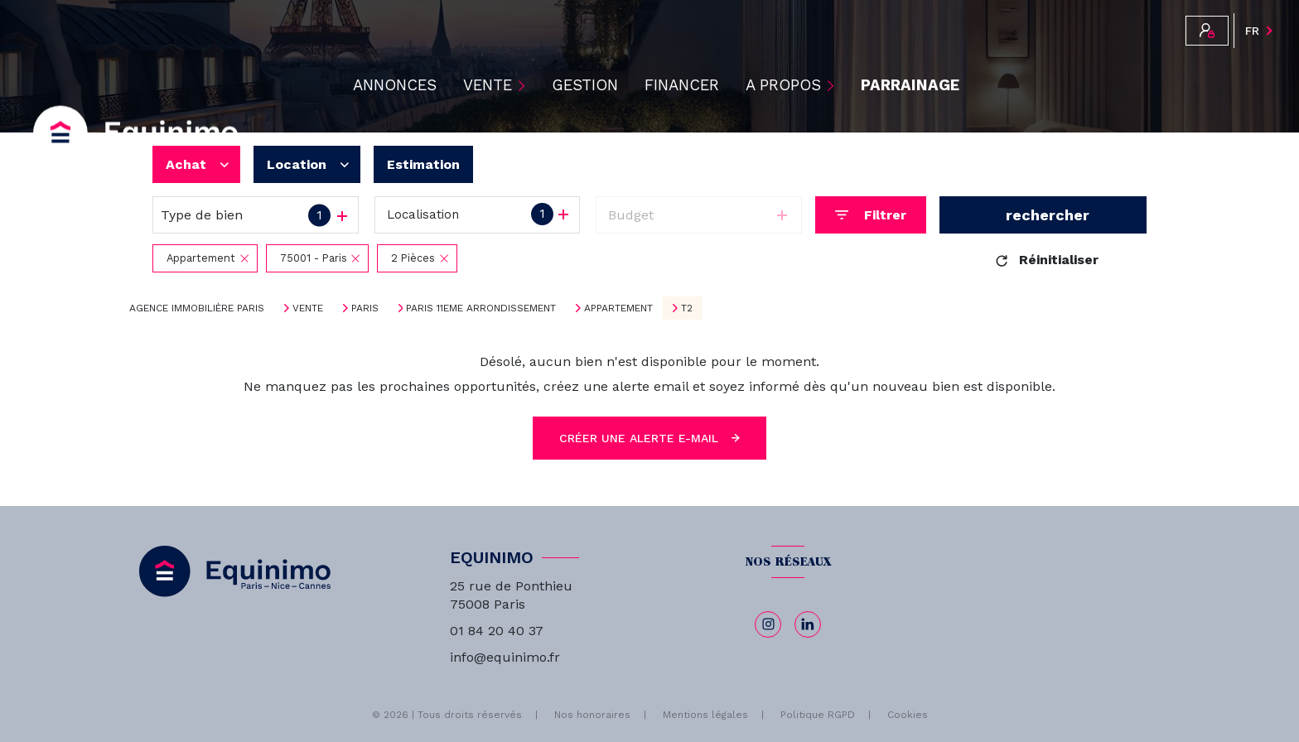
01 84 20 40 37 (496, 630)
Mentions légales (705, 714)
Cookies (907, 715)
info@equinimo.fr (505, 657)
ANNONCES (395, 86)
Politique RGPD (817, 714)
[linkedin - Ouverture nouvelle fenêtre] (807, 624)
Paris (365, 308)
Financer (682, 86)
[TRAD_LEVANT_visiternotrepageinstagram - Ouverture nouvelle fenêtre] (768, 624)
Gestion (585, 86)
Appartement (618, 308)
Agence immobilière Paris (196, 308)
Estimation (423, 164)
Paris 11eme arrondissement (481, 308)
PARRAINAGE (910, 86)
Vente (307, 308)
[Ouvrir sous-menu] (523, 85)
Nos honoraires (592, 714)
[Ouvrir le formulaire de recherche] (870, 215)
